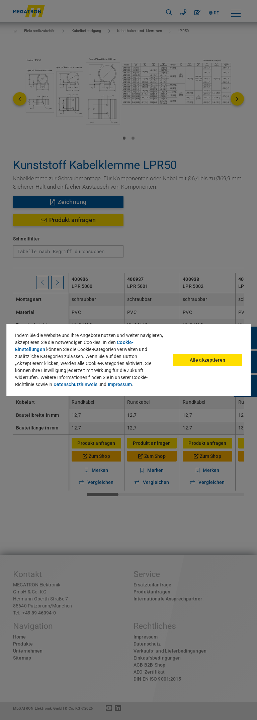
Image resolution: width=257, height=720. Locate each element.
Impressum (120, 384)
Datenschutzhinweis (75, 384)
